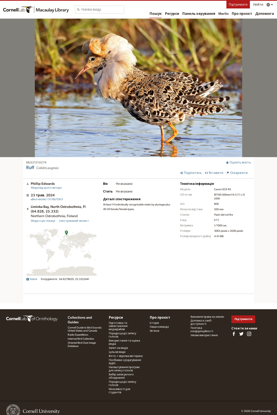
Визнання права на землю (207, 317)
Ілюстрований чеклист (74, 221)
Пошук (155, 14)
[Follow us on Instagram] (249, 334)
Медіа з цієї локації (43, 221)
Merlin (223, 14)
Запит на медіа (118, 348)
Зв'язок (154, 331)
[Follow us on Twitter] (241, 334)
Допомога (264, 14)
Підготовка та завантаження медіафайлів (118, 326)
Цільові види (117, 352)
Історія (154, 323)
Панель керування (198, 14)
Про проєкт (242, 14)
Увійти (258, 4)
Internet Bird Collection (81, 339)
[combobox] (102, 9)
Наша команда (159, 327)
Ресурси (172, 14)
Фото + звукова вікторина (126, 356)
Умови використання (204, 335)
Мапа (31, 279)
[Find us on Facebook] (233, 334)
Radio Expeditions (78, 334)
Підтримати (238, 4)
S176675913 (47, 199)
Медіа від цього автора (46, 188)
